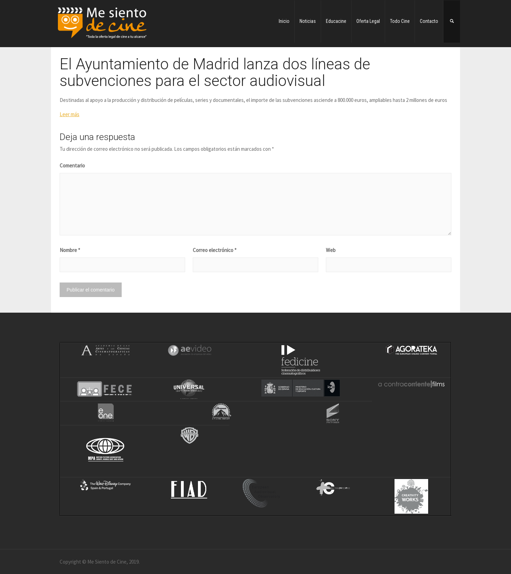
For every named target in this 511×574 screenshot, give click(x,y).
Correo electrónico (214, 250)
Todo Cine (400, 21)
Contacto (429, 21)
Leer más (69, 114)
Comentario (72, 165)
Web (331, 250)
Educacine (336, 21)
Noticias (308, 21)
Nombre (70, 250)
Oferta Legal (368, 21)
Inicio (284, 21)
